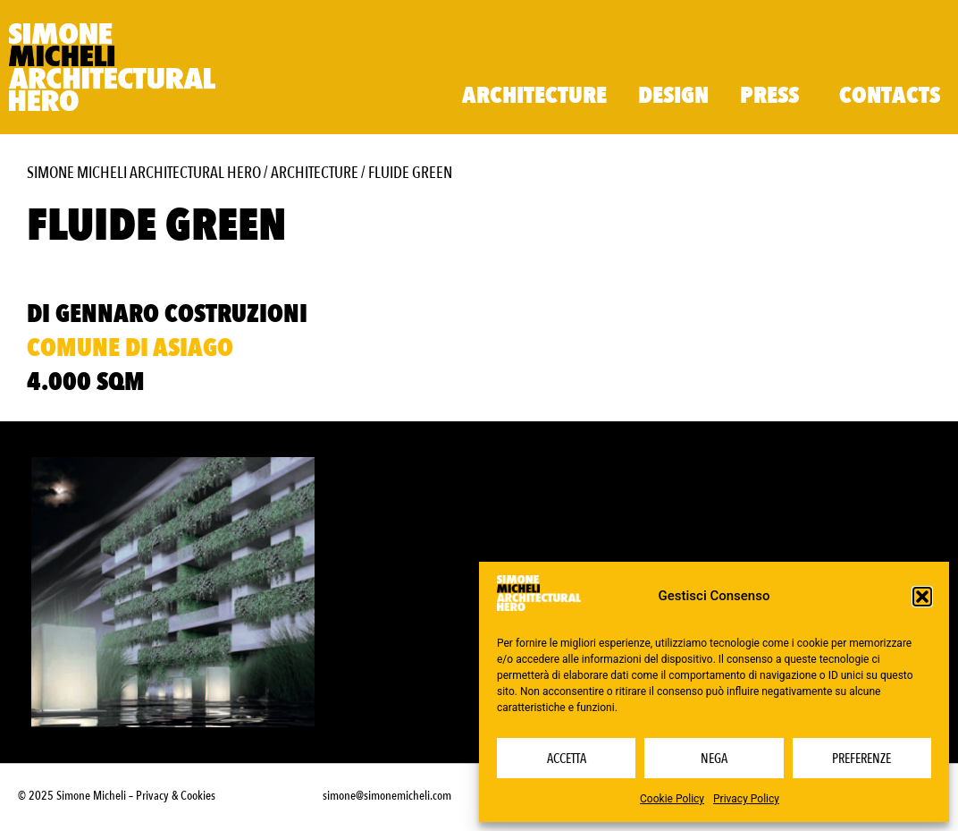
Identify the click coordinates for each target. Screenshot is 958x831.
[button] (922, 597)
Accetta (566, 758)
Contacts (889, 96)
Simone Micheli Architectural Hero (144, 173)
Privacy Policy (746, 799)
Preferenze (861, 758)
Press (774, 96)
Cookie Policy (672, 799)
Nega (714, 758)
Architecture (534, 96)
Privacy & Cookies (175, 795)
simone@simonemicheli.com (387, 795)
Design (673, 96)
